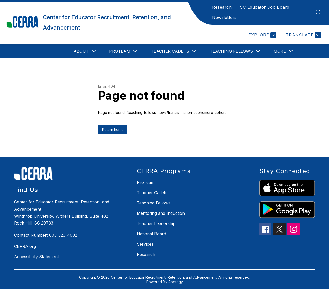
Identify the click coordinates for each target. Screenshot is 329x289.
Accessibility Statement (36, 256)
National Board (151, 233)
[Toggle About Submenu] (94, 51)
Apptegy (175, 281)
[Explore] (261, 35)
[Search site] (319, 12)
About (81, 51)
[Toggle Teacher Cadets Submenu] (194, 51)
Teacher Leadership (156, 223)
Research (222, 7)
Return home (113, 129)
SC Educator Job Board (264, 7)
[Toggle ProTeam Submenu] (135, 51)
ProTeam (119, 51)
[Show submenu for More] (279, 51)
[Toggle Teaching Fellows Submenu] (258, 51)
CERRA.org (25, 246)
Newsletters (224, 17)
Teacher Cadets (170, 51)
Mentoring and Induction (161, 213)
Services (145, 244)
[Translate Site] (303, 35)
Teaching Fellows (231, 51)
